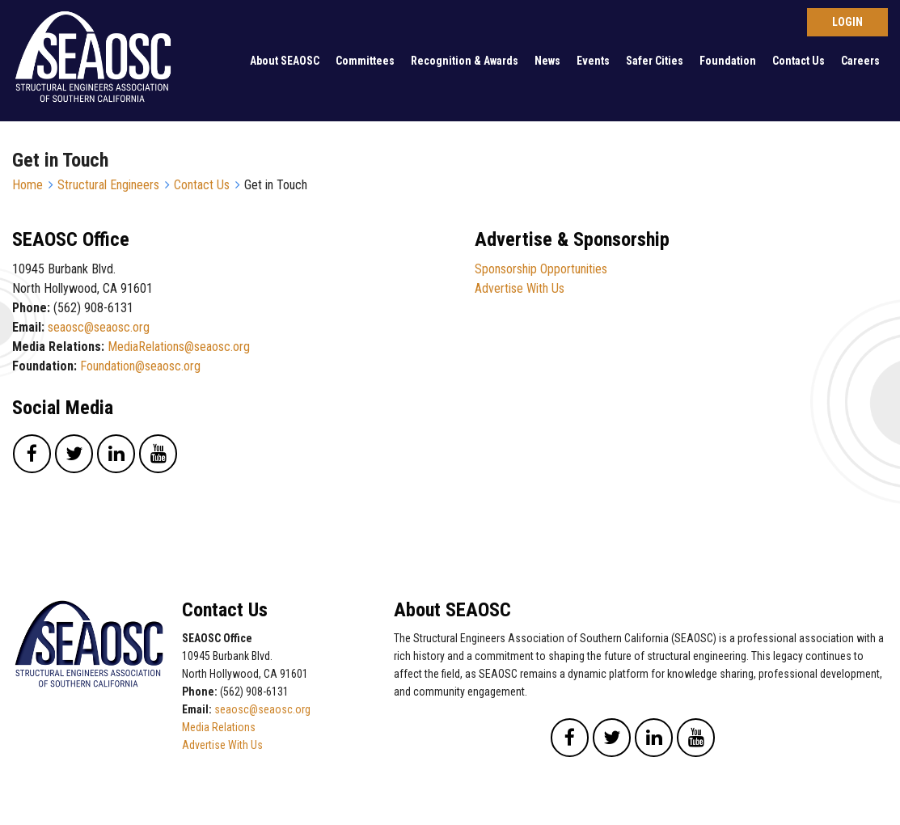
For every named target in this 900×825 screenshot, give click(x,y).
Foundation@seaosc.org (140, 366)
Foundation (727, 60)
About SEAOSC (284, 60)
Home (27, 184)
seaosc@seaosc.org (99, 327)
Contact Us (798, 60)
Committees (365, 60)
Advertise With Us (519, 288)
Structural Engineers (108, 184)
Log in (847, 22)
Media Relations (219, 727)
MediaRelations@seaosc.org (179, 346)
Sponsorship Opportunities (541, 269)
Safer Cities (654, 60)
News (547, 60)
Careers (860, 60)
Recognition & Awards (464, 60)
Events (593, 60)
